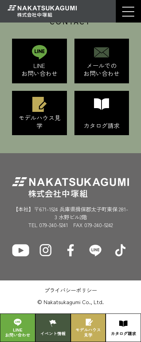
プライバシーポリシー (70, 290)
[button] (128, 11)
